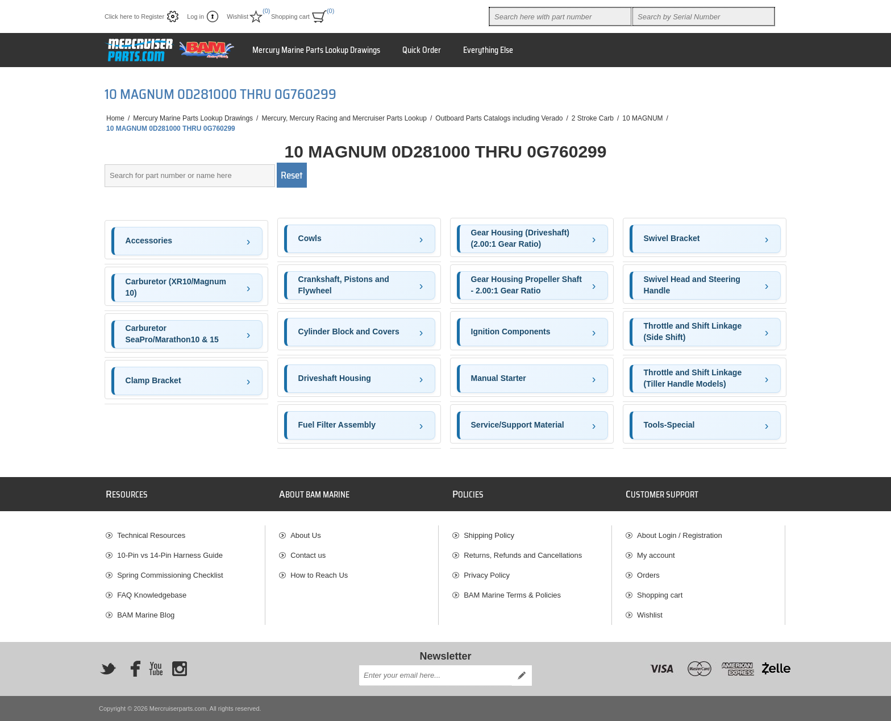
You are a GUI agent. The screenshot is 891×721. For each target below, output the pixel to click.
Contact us (308, 555)
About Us (305, 535)
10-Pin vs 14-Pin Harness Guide (170, 555)
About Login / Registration (679, 535)
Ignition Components (511, 331)
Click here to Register (134, 16)
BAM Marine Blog (145, 615)
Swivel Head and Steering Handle (692, 285)
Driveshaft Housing (334, 378)
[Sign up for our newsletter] (435, 675)
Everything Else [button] (488, 50)
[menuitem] (185, 535)
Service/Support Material (517, 424)
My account (656, 555)
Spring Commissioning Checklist (170, 575)
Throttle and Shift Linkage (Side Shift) (693, 331)
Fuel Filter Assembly (337, 424)
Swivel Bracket (672, 238)
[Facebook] (132, 669)
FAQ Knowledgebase (151, 595)
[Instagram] (179, 669)
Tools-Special (669, 424)
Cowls (310, 238)
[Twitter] (108, 669)
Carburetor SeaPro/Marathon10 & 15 (172, 334)
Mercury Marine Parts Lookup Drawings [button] (316, 50)
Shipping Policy (489, 535)
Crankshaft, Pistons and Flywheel (343, 285)
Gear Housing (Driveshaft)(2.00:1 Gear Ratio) (520, 238)
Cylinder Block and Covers (348, 331)
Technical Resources (151, 535)
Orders (648, 575)
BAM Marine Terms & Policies (512, 595)
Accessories (149, 240)
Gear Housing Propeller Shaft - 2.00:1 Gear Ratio (526, 285)
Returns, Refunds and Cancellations (523, 555)
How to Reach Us (319, 575)
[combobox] (560, 16)
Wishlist (650, 615)
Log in (195, 16)
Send (521, 675)
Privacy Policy (487, 575)
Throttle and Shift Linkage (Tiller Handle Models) (693, 378)
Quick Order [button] (421, 50)
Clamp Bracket (153, 380)
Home (115, 118)
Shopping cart (659, 595)
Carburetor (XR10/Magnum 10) (176, 287)
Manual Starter (498, 378)
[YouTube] (156, 669)
